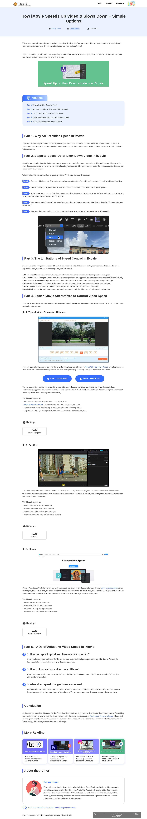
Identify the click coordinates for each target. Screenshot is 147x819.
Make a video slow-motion (33, 405)
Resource (120, 3)
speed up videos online (109, 588)
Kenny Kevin (56, 29)
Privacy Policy (129, 816)
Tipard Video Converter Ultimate (97, 367)
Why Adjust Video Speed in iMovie (42, 105)
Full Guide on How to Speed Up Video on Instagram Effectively (84, 759)
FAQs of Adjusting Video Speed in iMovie (44, 121)
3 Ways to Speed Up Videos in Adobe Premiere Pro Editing (58, 759)
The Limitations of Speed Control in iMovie (45, 113)
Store (100, 3)
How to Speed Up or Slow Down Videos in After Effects (110, 759)
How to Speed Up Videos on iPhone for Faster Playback (33, 759)
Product (109, 3)
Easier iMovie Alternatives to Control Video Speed (48, 117)
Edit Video (75, 29)
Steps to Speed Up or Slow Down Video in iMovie (47, 109)
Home (24, 815)
